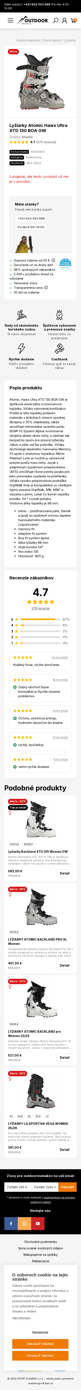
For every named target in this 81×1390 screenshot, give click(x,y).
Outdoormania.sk (28, 40)
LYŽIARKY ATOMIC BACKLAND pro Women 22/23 (34, 1034)
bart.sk (49, 1383)
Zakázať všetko (40, 1344)
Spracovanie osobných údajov (40, 1248)
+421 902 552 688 (31, 218)
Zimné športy (52, 40)
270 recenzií (40, 608)
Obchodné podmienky (40, 1242)
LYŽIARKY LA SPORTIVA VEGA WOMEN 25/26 (38, 1126)
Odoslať (67, 1187)
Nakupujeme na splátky (40, 1255)
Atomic (27, 137)
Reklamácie (40, 1261)
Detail (64, 873)
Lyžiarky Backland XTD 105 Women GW (38, 851)
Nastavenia (40, 1332)
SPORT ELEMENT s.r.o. (30, 1378)
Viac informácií (21, 1318)
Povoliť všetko (40, 1355)
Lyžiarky (70, 40)
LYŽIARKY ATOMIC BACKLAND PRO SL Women (37, 941)
